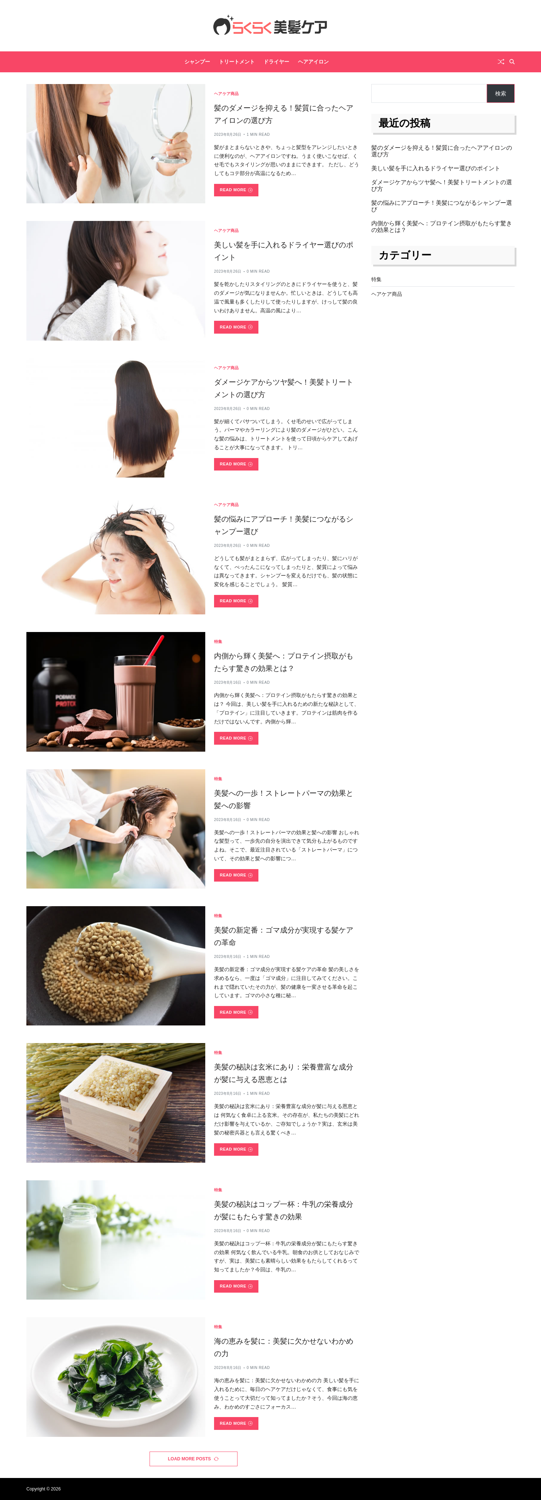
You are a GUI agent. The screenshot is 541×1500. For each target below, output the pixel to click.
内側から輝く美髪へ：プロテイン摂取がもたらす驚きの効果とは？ (441, 226)
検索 (500, 93)
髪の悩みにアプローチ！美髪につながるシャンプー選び (441, 206)
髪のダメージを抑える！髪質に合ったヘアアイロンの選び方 (441, 151)
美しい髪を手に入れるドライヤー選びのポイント (435, 168)
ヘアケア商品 (226, 93)
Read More (236, 190)
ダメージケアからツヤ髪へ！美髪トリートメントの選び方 (441, 185)
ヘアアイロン (313, 62)
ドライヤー (276, 62)
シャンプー (197, 62)
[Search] (512, 61)
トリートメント (237, 62)
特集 (218, 641)
